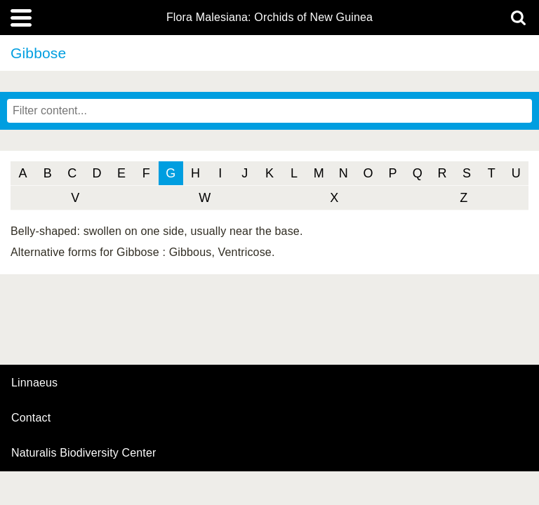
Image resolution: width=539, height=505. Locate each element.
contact (31, 418)
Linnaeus (34, 383)
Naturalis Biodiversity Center (84, 453)
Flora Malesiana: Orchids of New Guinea (269, 17)
